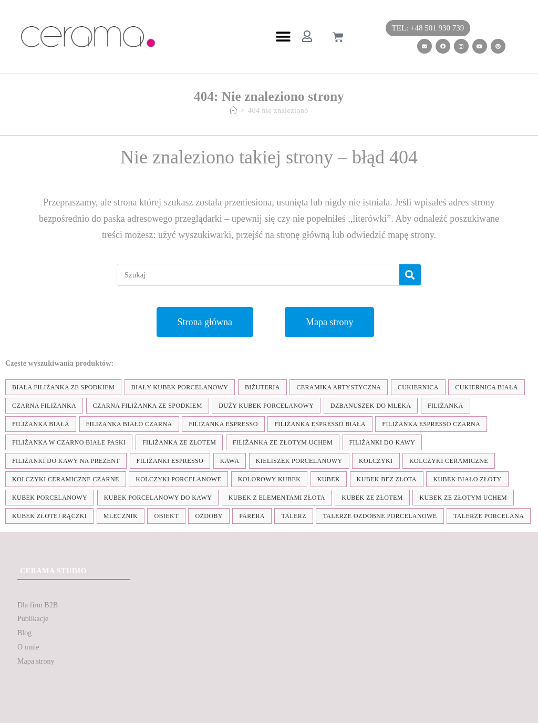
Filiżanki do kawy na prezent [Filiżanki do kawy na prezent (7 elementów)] (66, 460)
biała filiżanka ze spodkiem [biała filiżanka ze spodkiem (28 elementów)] (63, 387)
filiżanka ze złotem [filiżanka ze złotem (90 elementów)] (179, 442)
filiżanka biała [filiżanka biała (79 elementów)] (40, 424)
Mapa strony (35, 661)
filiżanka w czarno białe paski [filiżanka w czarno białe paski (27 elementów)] (69, 442)
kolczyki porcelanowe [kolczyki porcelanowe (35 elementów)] (178, 479)
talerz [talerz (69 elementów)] (293, 516)
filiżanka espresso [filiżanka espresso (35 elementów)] (223, 424)
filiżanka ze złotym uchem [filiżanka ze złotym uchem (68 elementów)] (283, 442)
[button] (283, 37)
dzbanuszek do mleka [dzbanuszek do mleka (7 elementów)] (370, 405)
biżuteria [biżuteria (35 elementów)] (262, 387)
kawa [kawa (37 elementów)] (230, 460)
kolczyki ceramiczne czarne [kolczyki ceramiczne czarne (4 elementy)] (65, 479)
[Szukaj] (410, 274)
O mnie (28, 647)
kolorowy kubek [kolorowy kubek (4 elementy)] (269, 479)
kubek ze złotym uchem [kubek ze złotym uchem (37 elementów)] (463, 497)
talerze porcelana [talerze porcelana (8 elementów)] (488, 516)
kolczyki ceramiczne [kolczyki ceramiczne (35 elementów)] (448, 460)
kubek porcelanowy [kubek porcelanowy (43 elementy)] (49, 497)
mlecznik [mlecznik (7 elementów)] (121, 516)
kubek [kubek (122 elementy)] (328, 479)
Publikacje (32, 619)
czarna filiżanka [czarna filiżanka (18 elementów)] (44, 405)
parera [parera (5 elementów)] (252, 516)
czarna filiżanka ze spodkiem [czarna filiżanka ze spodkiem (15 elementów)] (147, 405)
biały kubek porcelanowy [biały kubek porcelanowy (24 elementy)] (180, 387)
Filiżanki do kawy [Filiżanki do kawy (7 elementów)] (382, 442)
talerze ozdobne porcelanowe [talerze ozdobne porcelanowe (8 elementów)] (380, 516)
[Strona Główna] (233, 111)
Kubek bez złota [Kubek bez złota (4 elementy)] (387, 479)
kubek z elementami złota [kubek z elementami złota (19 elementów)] (277, 497)
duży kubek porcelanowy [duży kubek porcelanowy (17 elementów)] (266, 405)
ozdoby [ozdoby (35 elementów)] (208, 516)
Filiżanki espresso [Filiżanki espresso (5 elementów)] (170, 460)
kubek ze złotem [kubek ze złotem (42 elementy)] (372, 497)
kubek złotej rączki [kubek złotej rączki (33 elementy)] (49, 516)
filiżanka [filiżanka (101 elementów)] (445, 405)
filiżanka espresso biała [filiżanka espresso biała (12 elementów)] (320, 424)
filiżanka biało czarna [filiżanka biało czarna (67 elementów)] (129, 424)
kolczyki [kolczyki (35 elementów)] (376, 460)
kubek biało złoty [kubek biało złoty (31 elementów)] (467, 479)
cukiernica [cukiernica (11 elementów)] (418, 387)
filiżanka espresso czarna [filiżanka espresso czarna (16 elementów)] (431, 424)
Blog (24, 633)
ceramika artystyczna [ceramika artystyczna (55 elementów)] (338, 387)
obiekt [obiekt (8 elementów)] (166, 516)
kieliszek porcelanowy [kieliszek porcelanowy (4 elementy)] (299, 460)
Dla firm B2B (37, 605)
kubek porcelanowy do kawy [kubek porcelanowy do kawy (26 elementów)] (158, 497)
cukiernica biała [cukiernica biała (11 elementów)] (486, 387)
